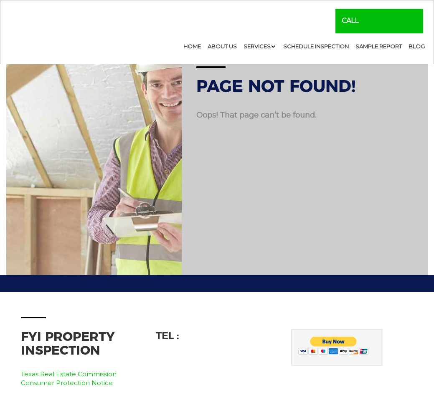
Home (192, 46)
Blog (417, 46)
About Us (222, 46)
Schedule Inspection (316, 46)
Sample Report (378, 46)
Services (257, 46)
